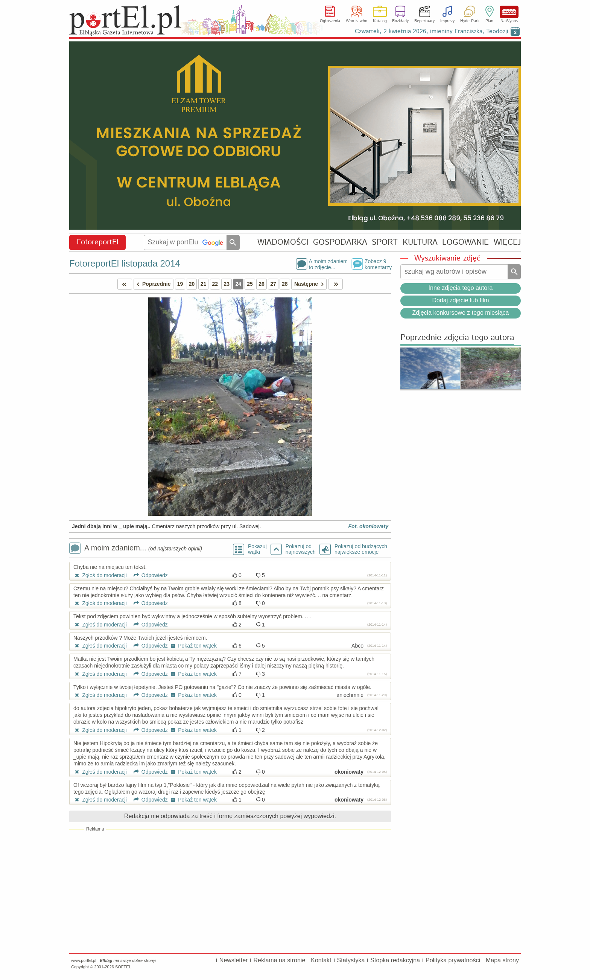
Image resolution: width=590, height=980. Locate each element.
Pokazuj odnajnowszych (301, 549)
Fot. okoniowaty (368, 526)
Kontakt (321, 960)
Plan (489, 21)
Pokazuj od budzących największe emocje (361, 549)
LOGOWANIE (465, 242)
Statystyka (351, 960)
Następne (310, 284)
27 (273, 284)
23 (227, 284)
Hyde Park (469, 21)
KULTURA (420, 242)
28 (285, 284)
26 (262, 284)
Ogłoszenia (330, 21)
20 (192, 284)
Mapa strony (502, 960)
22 (215, 284)
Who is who (356, 21)
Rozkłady (400, 21)
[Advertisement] (230, 890)
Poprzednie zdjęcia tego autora (457, 338)
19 (180, 284)
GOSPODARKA (340, 242)
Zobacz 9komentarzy (378, 264)
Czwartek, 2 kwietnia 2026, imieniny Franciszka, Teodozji (431, 31)
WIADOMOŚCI (282, 242)
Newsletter (233, 960)
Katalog (380, 21)
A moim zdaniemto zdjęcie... (328, 264)
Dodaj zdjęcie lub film (460, 300)
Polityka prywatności (453, 960)
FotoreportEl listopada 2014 (124, 263)
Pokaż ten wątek (193, 646)
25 (250, 284)
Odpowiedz (148, 575)
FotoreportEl (98, 242)
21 (204, 284)
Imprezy (447, 21)
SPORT (385, 242)
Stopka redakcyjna (395, 960)
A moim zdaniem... (135, 549)
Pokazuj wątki (257, 549)
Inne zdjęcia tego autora (461, 288)
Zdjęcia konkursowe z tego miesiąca (460, 312)
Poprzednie (152, 284)
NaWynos (509, 12)
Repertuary (424, 21)
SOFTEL (123, 967)
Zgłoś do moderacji (100, 575)
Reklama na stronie (279, 960)
